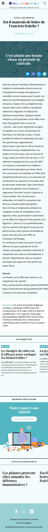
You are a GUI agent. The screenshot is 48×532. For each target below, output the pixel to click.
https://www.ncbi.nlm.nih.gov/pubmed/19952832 (25, 285)
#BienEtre (30, 18)
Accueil (17, 18)
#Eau (23, 18)
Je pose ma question (24, 418)
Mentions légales (24, 523)
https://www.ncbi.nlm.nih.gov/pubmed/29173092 (25, 288)
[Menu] (3, 3)
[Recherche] (45, 3)
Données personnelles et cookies (24, 519)
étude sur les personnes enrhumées (20, 292)
